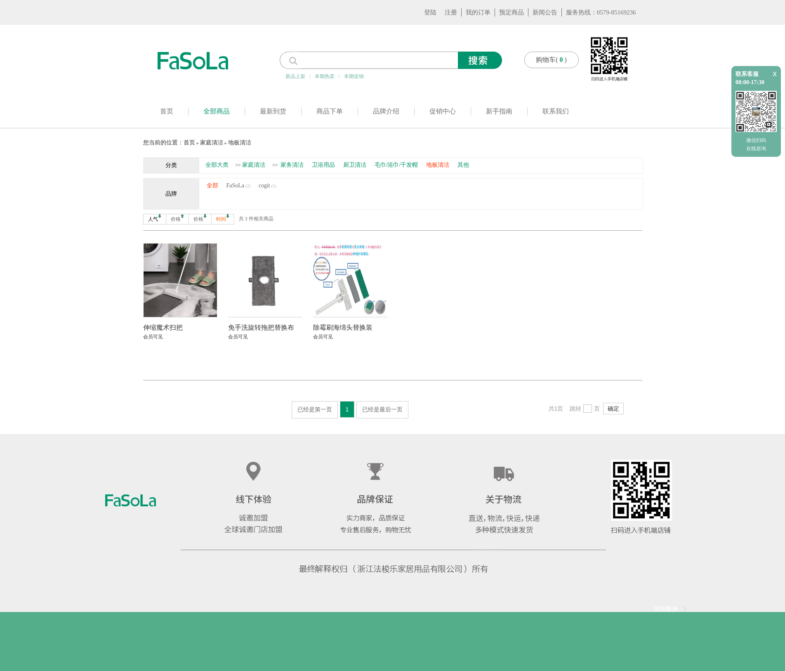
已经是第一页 (314, 409)
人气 (154, 218)
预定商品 (511, 12)
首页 (166, 111)
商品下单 (329, 111)
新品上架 (295, 76)
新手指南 (499, 111)
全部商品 (216, 111)
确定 (613, 408)
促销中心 (442, 111)
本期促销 (354, 76)
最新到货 (273, 111)
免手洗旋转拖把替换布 (261, 327)
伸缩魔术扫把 (163, 327)
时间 (222, 218)
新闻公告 (545, 12)
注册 (451, 12)
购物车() (551, 59)
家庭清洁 (211, 142)
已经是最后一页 (382, 409)
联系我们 (555, 111)
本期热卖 (325, 76)
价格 (177, 218)
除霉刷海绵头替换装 (342, 327)
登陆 (430, 12)
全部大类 (217, 165)
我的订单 (478, 12)
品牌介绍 (386, 111)
